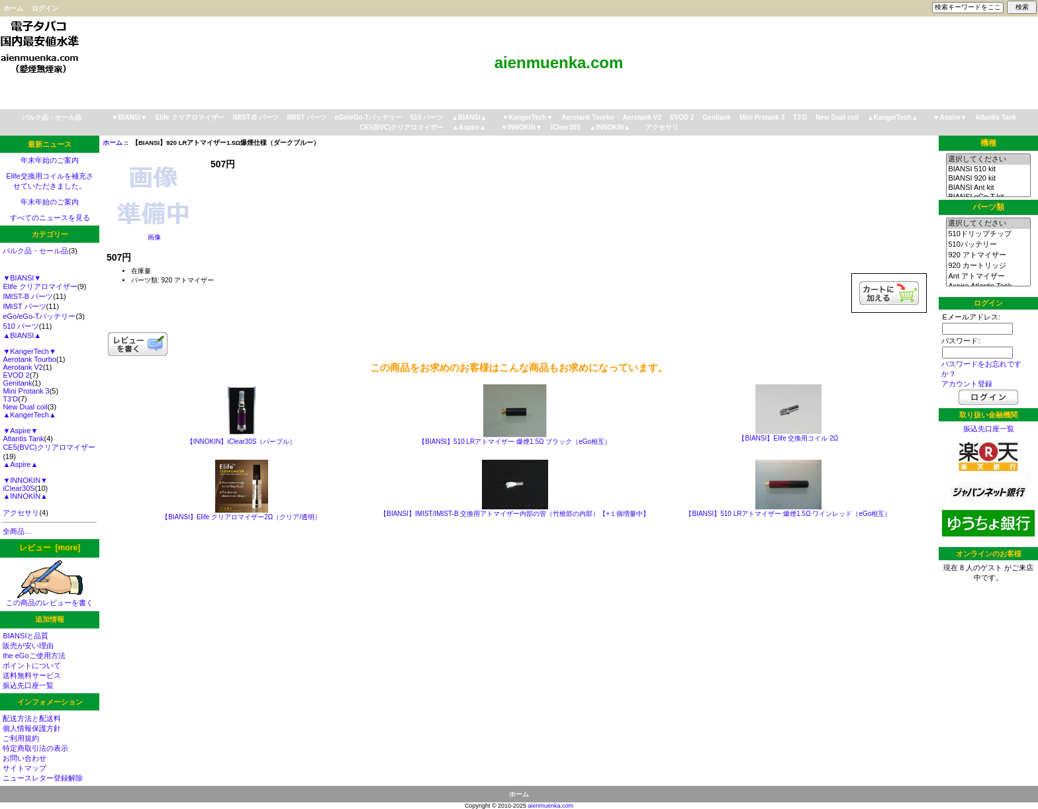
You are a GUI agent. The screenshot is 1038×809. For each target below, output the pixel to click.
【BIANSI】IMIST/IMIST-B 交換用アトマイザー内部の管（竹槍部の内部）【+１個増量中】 (514, 513)
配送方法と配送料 (32, 718)
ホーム (13, 8)
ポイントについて (32, 665)
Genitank (716, 117)
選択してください (988, 159)
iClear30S (566, 127)
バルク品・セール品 (51, 117)
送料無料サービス (32, 675)
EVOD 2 (682, 117)
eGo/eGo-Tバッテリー (368, 117)
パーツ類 (988, 207)
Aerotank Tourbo (587, 117)
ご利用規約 (21, 738)
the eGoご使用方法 (34, 656)
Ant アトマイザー (988, 276)
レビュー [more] (49, 547)
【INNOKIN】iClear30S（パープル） (242, 441)
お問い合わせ (24, 758)
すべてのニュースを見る (50, 218)
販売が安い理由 (28, 646)
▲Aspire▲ (469, 127)
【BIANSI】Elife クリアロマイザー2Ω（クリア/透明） (241, 517)
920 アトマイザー (988, 255)
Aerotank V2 (642, 117)
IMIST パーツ (306, 117)
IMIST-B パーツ (255, 117)
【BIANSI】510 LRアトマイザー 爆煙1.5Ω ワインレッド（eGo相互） (788, 513)
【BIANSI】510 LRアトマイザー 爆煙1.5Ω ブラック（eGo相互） (514, 441)
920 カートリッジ (988, 266)
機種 (988, 143)
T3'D (800, 117)
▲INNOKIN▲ (609, 127)
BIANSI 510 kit (988, 169)
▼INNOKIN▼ (521, 127)
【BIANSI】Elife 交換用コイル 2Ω (788, 438)
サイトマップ (24, 768)
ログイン (45, 8)
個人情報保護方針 (32, 728)
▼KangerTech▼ (527, 117)
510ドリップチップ (988, 234)
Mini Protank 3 (761, 117)
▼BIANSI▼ (129, 117)
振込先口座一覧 (28, 685)
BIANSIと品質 (25, 636)
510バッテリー (988, 244)
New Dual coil (837, 117)
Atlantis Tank (995, 117)
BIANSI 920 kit (988, 178)
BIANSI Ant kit (988, 187)
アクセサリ (662, 127)
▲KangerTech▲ (892, 117)
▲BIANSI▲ (469, 117)
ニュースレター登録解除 (43, 778)
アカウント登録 (966, 384)
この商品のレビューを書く (49, 599)
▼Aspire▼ (950, 117)
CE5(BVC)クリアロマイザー (401, 127)
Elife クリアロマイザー (190, 117)
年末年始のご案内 (50, 160)
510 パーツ (426, 117)
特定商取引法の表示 (35, 748)
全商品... (16, 531)
